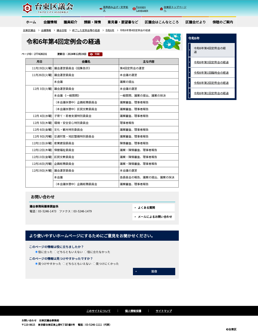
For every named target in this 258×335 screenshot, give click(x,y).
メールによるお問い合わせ (155, 216)
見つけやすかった (49, 263)
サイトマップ (164, 311)
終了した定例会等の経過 (86, 30)
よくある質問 (146, 207)
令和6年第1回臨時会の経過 (211, 72)
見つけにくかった (107, 263)
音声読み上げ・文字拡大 (115, 8)
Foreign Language (142, 8)
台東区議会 (29, 30)
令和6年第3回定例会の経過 (211, 62)
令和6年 (109, 30)
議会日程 (62, 30)
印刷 (97, 54)
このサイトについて (98, 311)
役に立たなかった (98, 252)
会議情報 (46, 30)
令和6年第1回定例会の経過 (211, 93)
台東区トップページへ (175, 8)
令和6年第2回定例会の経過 (211, 83)
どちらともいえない (70, 252)
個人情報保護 (133, 311)
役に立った (45, 252)
